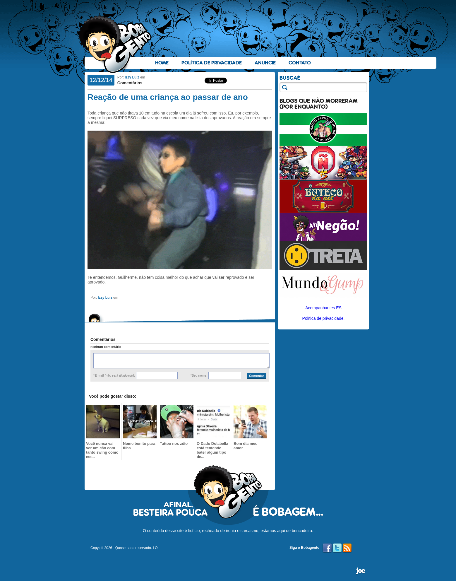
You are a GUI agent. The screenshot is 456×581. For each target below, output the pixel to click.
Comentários (130, 83)
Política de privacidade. (323, 318)
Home (162, 62)
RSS (347, 548)
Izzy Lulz (132, 77)
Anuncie (265, 62)
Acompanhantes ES (323, 307)
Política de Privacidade (211, 62)
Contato (300, 62)
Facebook (327, 548)
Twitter (337, 548)
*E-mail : (114, 375)
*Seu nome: (199, 375)
